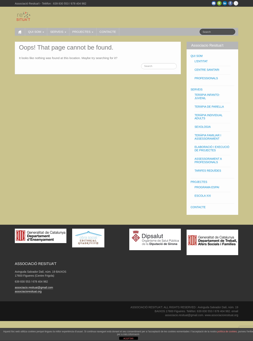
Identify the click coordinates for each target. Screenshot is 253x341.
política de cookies (227, 331)
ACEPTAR (128, 338)
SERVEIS (58, 31)
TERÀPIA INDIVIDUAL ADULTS (208, 117)
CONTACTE (107, 31)
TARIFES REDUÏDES (207, 170)
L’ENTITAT (201, 61)
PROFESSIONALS (206, 78)
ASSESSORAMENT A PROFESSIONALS (208, 160)
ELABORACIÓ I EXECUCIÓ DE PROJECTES (211, 148)
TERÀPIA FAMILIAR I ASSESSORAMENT (207, 137)
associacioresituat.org (28, 291)
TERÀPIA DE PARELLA (209, 106)
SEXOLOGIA (202, 126)
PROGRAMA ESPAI (206, 187)
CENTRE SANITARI (206, 69)
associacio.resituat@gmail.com (34, 287)
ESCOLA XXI (202, 195)
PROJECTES (82, 31)
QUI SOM (36, 31)
